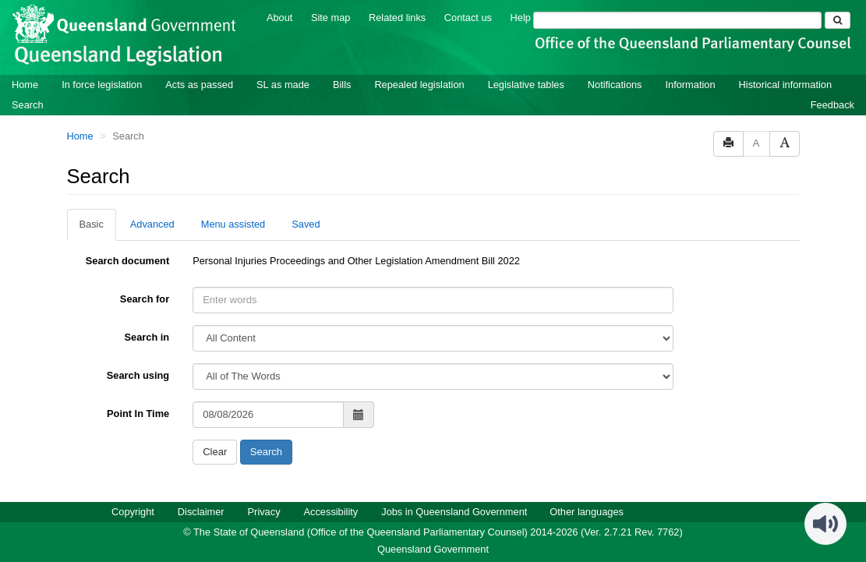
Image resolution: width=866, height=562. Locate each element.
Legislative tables (526, 84)
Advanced (152, 224)
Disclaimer (201, 512)
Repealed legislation (419, 84)
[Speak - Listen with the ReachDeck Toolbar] (825, 524)
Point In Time (138, 413)
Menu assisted (233, 224)
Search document (127, 261)
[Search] (677, 20)
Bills (342, 84)
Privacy (264, 512)
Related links (397, 17)
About (279, 17)
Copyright (132, 512)
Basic (92, 224)
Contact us (468, 17)
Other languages (587, 512)
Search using (138, 375)
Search (28, 105)
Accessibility (331, 512)
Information (691, 84)
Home (25, 84)
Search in (147, 337)
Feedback (832, 105)
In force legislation (102, 84)
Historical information (785, 84)
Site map (331, 17)
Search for (144, 299)
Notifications (615, 84)
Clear (215, 452)
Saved (306, 224)
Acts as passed (199, 84)
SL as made (282, 84)
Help (521, 17)
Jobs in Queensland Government (454, 512)
